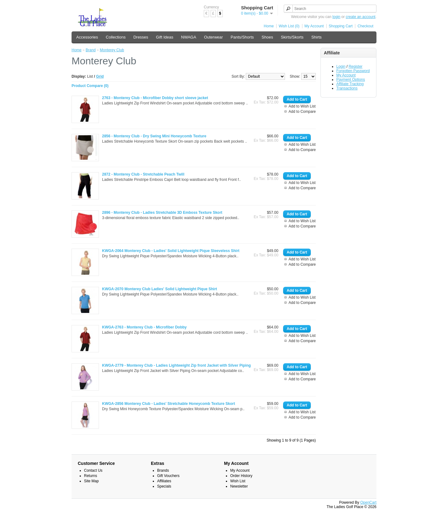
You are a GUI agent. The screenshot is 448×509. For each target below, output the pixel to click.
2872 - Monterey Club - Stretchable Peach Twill (143, 174)
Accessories (87, 37)
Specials (164, 486)
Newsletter (239, 486)
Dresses (140, 37)
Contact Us (93, 470)
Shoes (267, 37)
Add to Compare (302, 111)
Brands (163, 470)
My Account (314, 26)
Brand (91, 50)
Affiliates (164, 481)
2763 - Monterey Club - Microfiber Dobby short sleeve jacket (155, 98)
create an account (360, 17)
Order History (241, 476)
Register (355, 66)
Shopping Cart (341, 26)
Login (340, 66)
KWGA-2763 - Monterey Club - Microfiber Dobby (144, 327)
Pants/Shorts (242, 37)
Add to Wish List (302, 106)
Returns (90, 476)
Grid (100, 76)
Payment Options (350, 79)
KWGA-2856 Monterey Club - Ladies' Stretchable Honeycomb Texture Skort (168, 403)
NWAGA (188, 37)
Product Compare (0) (90, 86)
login (336, 17)
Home (269, 26)
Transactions (346, 88)
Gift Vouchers (168, 476)
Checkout (365, 26)
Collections (116, 37)
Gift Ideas (164, 37)
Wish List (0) (289, 26)
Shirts (316, 37)
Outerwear (213, 37)
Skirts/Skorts (292, 37)
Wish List (237, 481)
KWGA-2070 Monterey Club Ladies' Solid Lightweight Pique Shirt (159, 289)
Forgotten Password (353, 71)
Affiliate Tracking (350, 84)
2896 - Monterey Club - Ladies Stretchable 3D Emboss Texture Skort (162, 212)
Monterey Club (112, 50)
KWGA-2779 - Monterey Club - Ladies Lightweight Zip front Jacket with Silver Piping (176, 365)
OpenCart (368, 502)
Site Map (91, 481)
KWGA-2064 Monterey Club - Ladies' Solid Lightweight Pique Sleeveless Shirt (171, 251)
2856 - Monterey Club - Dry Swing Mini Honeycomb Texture (154, 136)
